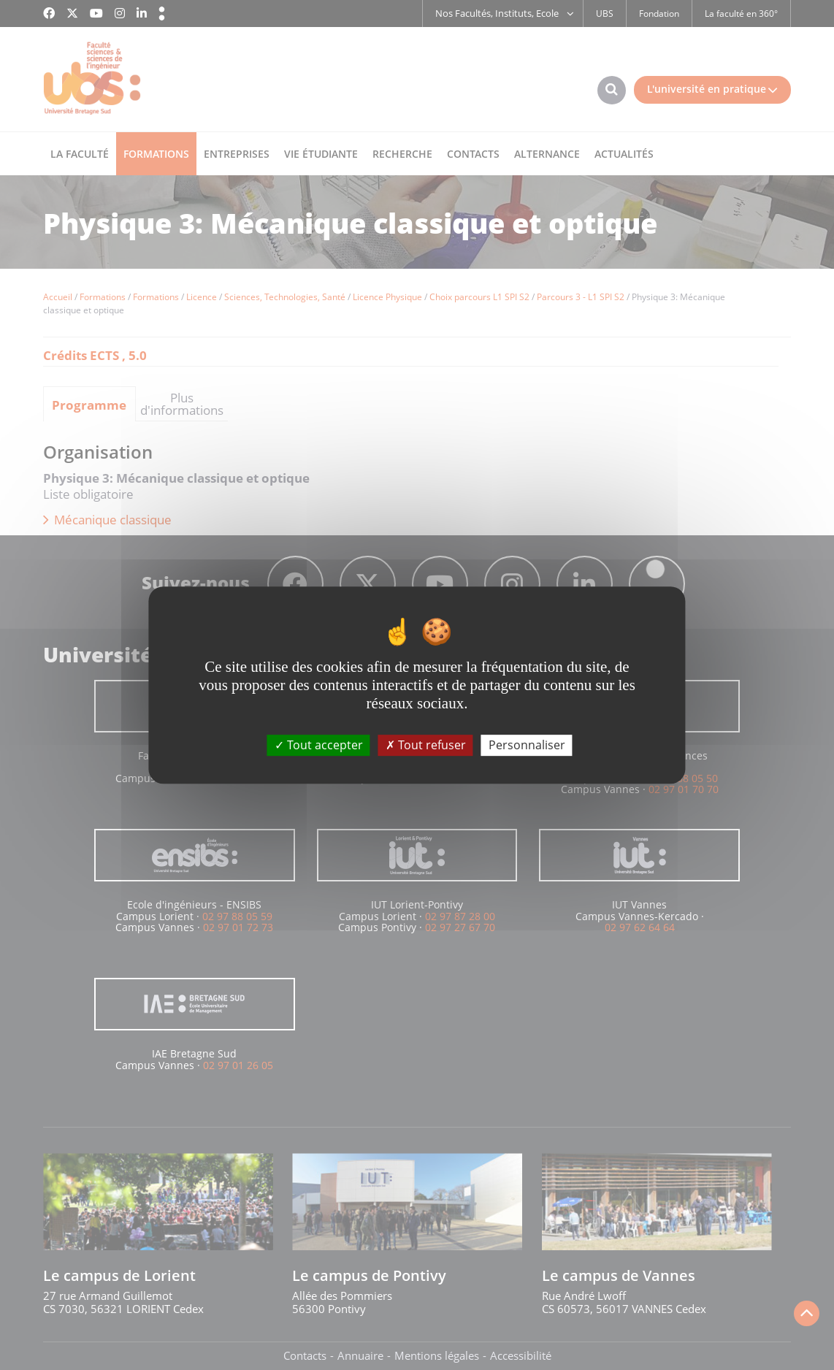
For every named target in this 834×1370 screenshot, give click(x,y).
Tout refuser (426, 745)
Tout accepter (319, 745)
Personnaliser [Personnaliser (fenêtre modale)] (527, 745)
